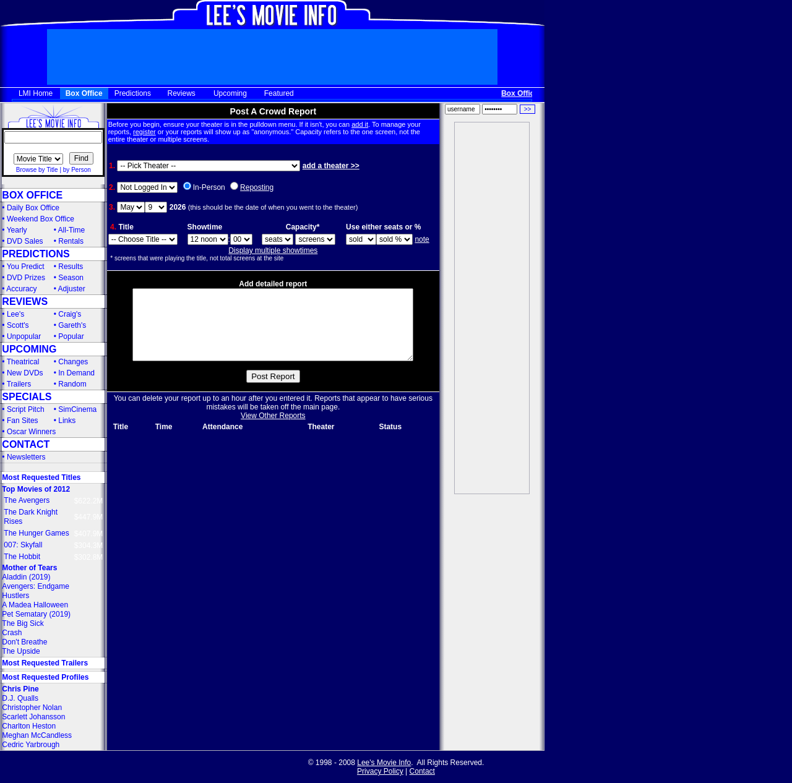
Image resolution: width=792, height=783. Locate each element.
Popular (71, 336)
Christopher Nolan (32, 707)
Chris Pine (20, 689)
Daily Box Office (33, 207)
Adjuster (71, 289)
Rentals (71, 241)
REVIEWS (25, 301)
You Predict (26, 266)
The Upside (21, 651)
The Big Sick (22, 623)
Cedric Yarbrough (30, 744)
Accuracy (21, 289)
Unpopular (24, 336)
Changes (73, 361)
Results (70, 266)
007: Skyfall (23, 545)
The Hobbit (22, 556)
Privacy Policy (380, 771)
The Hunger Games (36, 533)
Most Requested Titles (41, 477)
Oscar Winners (31, 431)
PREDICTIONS (35, 254)
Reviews (182, 93)
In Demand (76, 373)
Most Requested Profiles (45, 677)
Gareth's (72, 325)
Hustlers (15, 595)
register (144, 131)
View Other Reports (273, 430)
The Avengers (27, 500)
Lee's (15, 314)
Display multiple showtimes (272, 250)
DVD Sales (25, 241)
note (422, 239)
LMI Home (36, 93)
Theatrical (23, 361)
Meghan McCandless (37, 735)
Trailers (19, 384)
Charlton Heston (29, 726)
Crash (12, 632)
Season (71, 277)
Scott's (18, 325)
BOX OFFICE (32, 195)
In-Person (209, 187)
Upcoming (230, 93)
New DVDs (25, 373)
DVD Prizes (26, 277)
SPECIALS (26, 397)
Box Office (84, 93)
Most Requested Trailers (45, 663)
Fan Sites (22, 420)
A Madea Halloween (35, 605)
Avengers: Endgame (35, 586)
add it (359, 124)
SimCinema (77, 409)
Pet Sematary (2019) (36, 614)
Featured (279, 93)
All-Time (71, 230)
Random (72, 384)
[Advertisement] (492, 308)
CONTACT (26, 444)
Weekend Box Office (40, 219)
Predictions (132, 93)
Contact (422, 771)
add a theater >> (331, 165)
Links (66, 420)
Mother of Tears (29, 567)
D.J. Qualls (20, 698)
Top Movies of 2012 (36, 489)
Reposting (256, 187)
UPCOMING (29, 349)
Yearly (17, 230)
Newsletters (26, 457)
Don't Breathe (24, 642)
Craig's (69, 314)
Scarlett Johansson (33, 716)
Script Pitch (26, 409)
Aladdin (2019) (26, 577)
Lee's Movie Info (384, 762)
